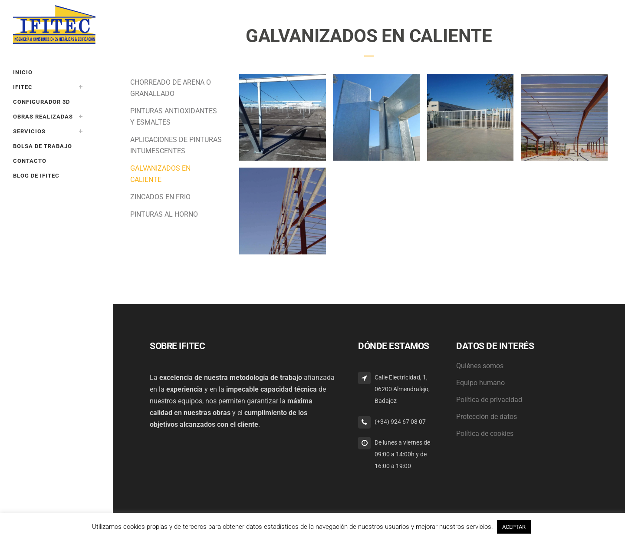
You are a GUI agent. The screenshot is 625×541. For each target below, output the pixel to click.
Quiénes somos (479, 366)
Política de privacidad (489, 400)
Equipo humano (480, 383)
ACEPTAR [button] (514, 527)
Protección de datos (486, 416)
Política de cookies (484, 433)
